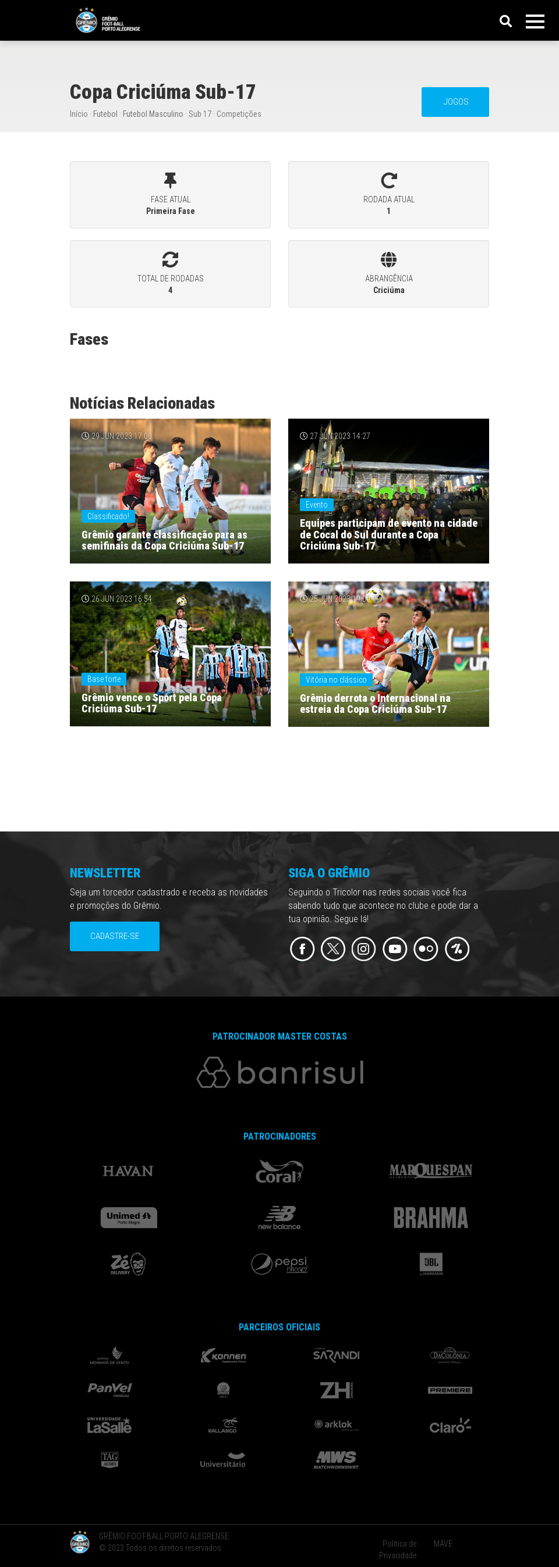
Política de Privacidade (397, 1549)
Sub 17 (200, 114)
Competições (239, 114)
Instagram (364, 949)
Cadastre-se (114, 936)
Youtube (395, 949)
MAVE (443, 1543)
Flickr (425, 949)
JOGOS (455, 102)
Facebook (302, 949)
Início (79, 114)
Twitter (333, 949)
